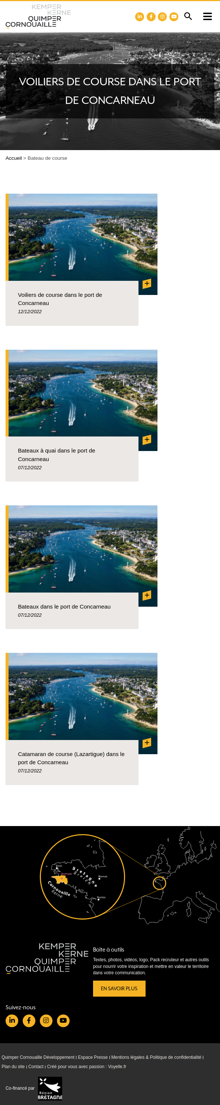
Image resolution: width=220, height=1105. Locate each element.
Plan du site (13, 1066)
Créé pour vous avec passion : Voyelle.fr (86, 1066)
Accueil (14, 158)
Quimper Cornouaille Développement (37, 1057)
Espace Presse (93, 1057)
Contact (36, 1066)
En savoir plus (119, 988)
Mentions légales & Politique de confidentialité (156, 1057)
